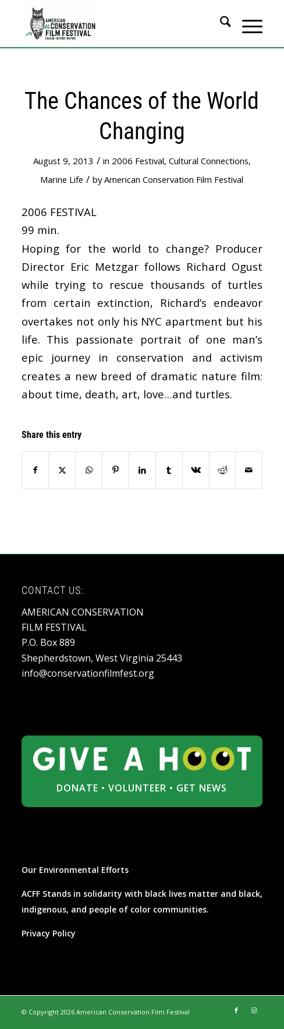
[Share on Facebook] (35, 470)
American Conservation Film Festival (173, 179)
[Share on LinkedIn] (142, 470)
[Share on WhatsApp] (89, 470)
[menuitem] (219, 24)
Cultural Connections (208, 161)
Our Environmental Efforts (75, 869)
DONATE (77, 788)
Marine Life (61, 179)
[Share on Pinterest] (115, 470)
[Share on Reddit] (223, 470)
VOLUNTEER (137, 788)
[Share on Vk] (196, 470)
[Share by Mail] (249, 470)
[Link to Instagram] (253, 1010)
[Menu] (246, 24)
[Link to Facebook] (236, 1010)
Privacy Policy (49, 933)
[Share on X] (62, 470)
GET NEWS (201, 788)
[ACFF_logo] (118, 24)
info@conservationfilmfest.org (88, 673)
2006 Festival (138, 161)
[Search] (219, 24)
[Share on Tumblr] (169, 470)
